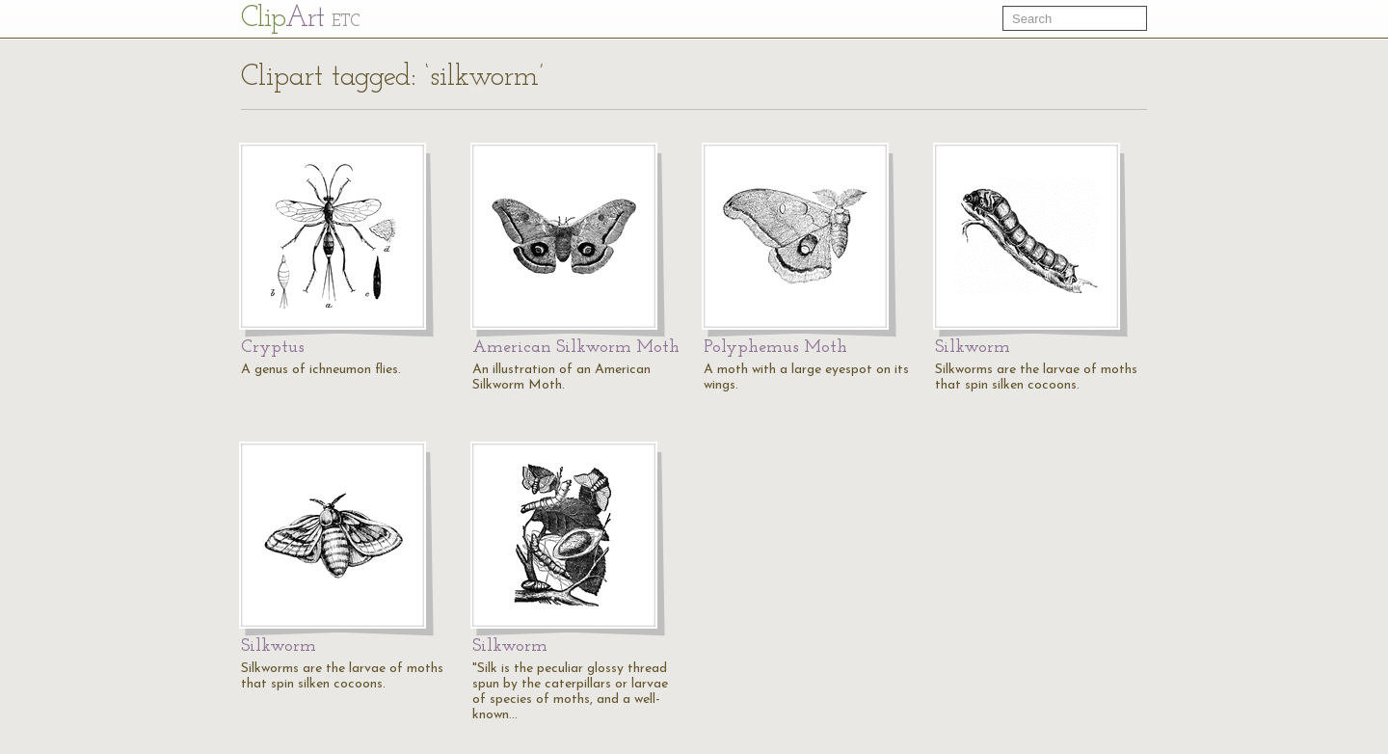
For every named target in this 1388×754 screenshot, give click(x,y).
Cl (300, 19)
